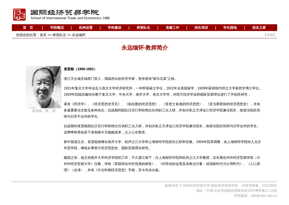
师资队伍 (59, 35)
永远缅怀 (79, 35)
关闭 (269, 35)
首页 (43, 35)
